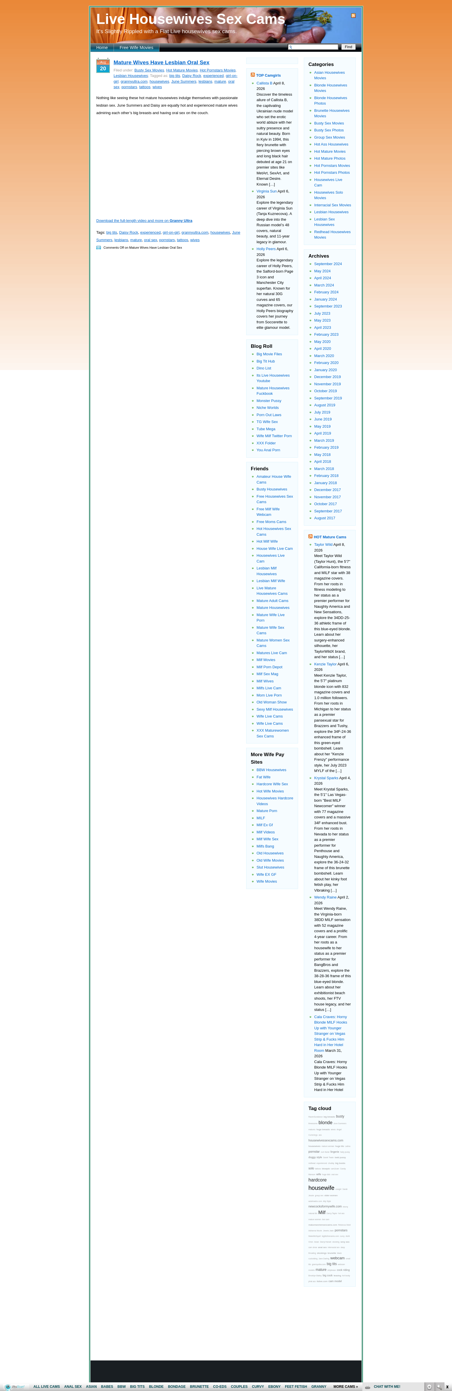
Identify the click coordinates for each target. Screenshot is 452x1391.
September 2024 (328, 264)
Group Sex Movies (329, 137)
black (339, 1253)
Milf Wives (265, 681)
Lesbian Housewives (131, 75)
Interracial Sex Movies (332, 205)
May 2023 (322, 320)
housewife (321, 1188)
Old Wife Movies (270, 860)
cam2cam (335, 1169)
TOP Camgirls (268, 75)
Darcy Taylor (332, 1213)
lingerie (334, 1151)
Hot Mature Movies (182, 70)
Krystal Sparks (326, 778)
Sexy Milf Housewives (275, 709)
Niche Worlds (268, 407)
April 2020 (322, 348)
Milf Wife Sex (267, 839)
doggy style (315, 1157)
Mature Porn (267, 811)
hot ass (341, 1213)
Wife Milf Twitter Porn (274, 436)
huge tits (339, 1146)
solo (311, 1168)
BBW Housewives (271, 770)
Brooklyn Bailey (315, 1276)
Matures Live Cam (272, 653)
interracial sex (334, 1247)
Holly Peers (266, 249)
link (447, 1301)
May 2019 (322, 426)
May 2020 (322, 341)
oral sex (150, 240)
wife (318, 1174)
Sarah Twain (328, 1157)
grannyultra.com (134, 81)
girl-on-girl (171, 232)
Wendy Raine (325, 897)
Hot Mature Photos (329, 158)
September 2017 (328, 511)
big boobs (340, 1163)
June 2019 (323, 419)
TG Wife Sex (267, 422)
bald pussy (340, 1157)
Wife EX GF (266, 874)
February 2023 (326, 334)
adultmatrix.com (315, 1201)
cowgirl (339, 1189)
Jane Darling (324, 1259)
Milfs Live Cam (269, 688)
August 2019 (324, 405)
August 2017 (324, 518)
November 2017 (327, 497)
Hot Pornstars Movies (218, 70)
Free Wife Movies (136, 47)
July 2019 (322, 412)
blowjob (326, 1168)
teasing (337, 1275)
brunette (332, 1253)
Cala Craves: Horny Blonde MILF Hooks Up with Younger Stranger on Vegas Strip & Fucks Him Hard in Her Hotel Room (330, 1034)
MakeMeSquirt (314, 1236)
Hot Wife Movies (270, 791)
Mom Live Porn (269, 695)
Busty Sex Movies (149, 70)
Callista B (264, 83)
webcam (337, 1258)
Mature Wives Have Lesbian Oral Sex (161, 62)
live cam (325, 1219)
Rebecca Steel (344, 1225)
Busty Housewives (272, 489)
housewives (159, 81)
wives (157, 87)
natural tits (312, 1213)
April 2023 (322, 327)
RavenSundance (315, 1117)
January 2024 (325, 299)
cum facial (325, 1152)
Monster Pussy (269, 401)
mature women (314, 1219)
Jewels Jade (328, 1231)
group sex (319, 1195)
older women (331, 1195)
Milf (321, 1212)
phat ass (312, 1281)
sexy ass (344, 1242)
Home (102, 47)
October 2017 (325, 504)
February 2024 (326, 292)
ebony (345, 1207)
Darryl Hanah (325, 1242)
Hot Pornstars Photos (332, 172)
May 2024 (322, 271)
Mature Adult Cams (273, 601)
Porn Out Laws (269, 415)
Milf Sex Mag (267, 674)
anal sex (322, 1247)
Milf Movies (266, 660)
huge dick (326, 1174)
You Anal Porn (268, 450)
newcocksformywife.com (325, 1206)
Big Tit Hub (266, 361)
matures (311, 1129)
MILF (261, 818)
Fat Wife (263, 777)
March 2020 (324, 356)
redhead (311, 1163)
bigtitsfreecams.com (330, 1236)
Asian (316, 1242)
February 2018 (326, 475)
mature (220, 81)
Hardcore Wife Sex (272, 784)
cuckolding (312, 1259)
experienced (213, 75)
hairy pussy (345, 1152)
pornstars (129, 87)
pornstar (314, 1151)
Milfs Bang (265, 846)
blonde (325, 1122)
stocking (335, 1242)
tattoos (144, 87)
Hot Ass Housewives (331, 144)
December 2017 (327, 490)
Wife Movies (267, 881)
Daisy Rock (191, 75)
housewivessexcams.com (325, 1140)
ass (320, 1135)
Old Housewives (270, 853)
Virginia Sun (267, 191)
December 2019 (327, 377)
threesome (312, 1123)
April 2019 (322, 433)
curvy (342, 1236)
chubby (331, 1163)
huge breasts (323, 1129)
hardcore (317, 1179)
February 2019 (326, 447)
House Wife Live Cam (275, 548)
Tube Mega (266, 429)
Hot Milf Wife (267, 541)
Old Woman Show (272, 702)
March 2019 (324, 440)
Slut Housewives (270, 867)
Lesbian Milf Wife (271, 581)
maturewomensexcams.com (322, 1225)
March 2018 (324, 469)
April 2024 (322, 278)
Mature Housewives (273, 607)
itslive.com (322, 1281)
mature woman (327, 1146)
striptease (331, 1270)
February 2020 (326, 363)
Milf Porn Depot (269, 667)
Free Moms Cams (271, 522)
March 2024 (324, 285)
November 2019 (327, 384)
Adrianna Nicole (315, 1231)
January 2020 (325, 370)
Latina (347, 1146)
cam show (312, 1247)
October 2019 (325, 391)
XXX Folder (266, 443)
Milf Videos (266, 832)
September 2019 (328, 398)
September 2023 (328, 306)
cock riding (343, 1270)
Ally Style (327, 1201)
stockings (322, 1253)
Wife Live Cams (270, 716)
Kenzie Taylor (325, 664)
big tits (174, 75)
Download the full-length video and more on (144, 220)
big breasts (329, 1117)
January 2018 (325, 483)
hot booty (346, 1276)
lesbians (205, 81)
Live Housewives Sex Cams (190, 19)
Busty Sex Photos (329, 130)
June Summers (183, 81)
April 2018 (322, 461)
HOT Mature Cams (330, 537)
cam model (335, 1281)
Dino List (264, 368)
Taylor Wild (323, 544)
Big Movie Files (269, 354)
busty (340, 1116)
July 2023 (322, 313)
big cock (328, 1275)
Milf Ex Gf (265, 825)
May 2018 (322, 454)
